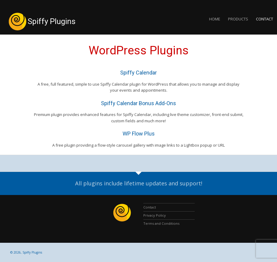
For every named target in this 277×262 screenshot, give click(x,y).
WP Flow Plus (139, 133)
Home (214, 19)
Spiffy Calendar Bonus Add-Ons (138, 103)
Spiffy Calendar (138, 72)
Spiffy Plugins (51, 21)
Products (238, 19)
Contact (264, 19)
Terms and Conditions (161, 223)
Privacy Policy (154, 215)
